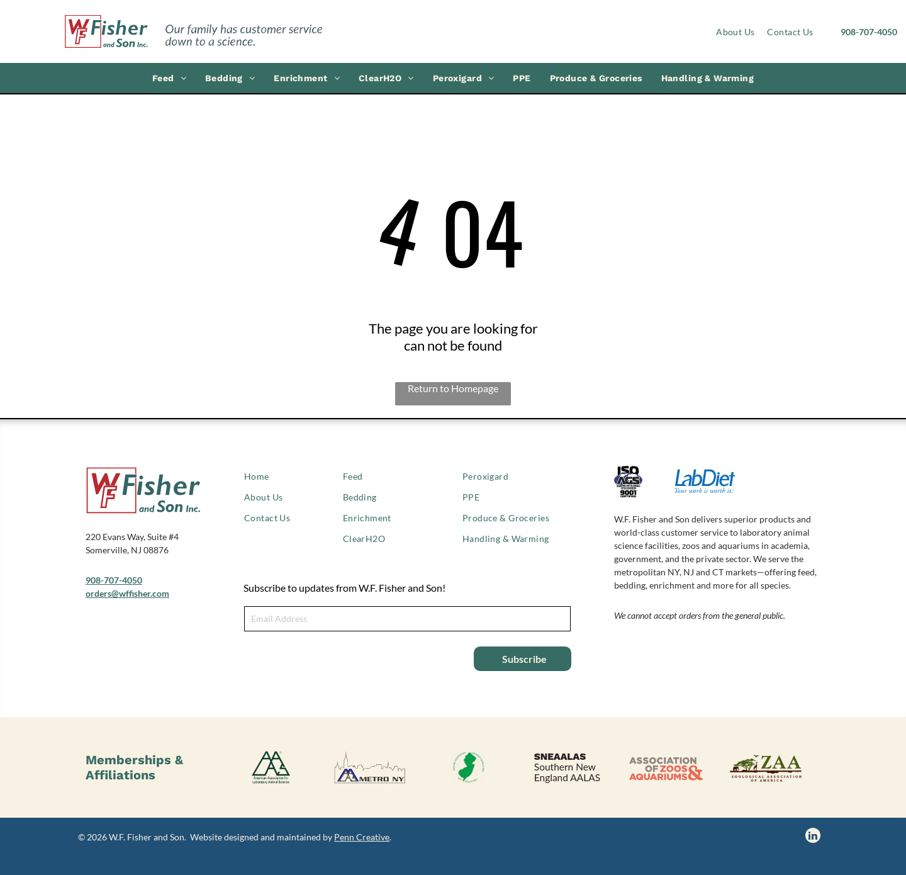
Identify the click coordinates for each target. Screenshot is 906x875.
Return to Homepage (453, 388)
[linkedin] (812, 837)
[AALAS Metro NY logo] (370, 767)
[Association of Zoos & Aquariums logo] (666, 767)
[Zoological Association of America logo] (765, 767)
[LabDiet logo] (704, 481)
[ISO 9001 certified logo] (644, 481)
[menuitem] (735, 31)
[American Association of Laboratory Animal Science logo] (271, 767)
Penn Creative (361, 837)
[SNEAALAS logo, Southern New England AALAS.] (567, 767)
